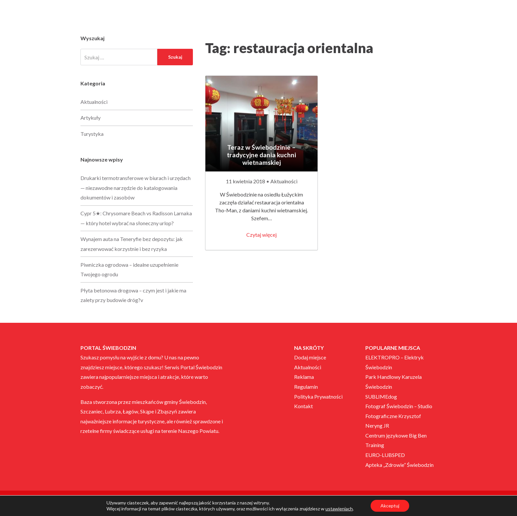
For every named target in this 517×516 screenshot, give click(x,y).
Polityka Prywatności (318, 396)
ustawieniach (339, 508)
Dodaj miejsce (310, 357)
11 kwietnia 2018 (246, 181)
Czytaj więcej (261, 234)
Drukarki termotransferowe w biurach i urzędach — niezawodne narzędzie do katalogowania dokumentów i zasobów (135, 187)
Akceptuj (389, 505)
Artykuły (90, 117)
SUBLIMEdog (381, 396)
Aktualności (283, 181)
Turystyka (92, 134)
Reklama (304, 377)
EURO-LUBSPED (385, 455)
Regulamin (306, 386)
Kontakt (303, 406)
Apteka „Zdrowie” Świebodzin (399, 465)
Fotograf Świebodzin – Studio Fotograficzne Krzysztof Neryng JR (398, 416)
